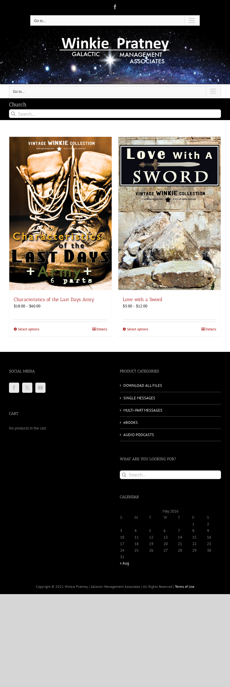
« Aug (124, 563)
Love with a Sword (142, 299)
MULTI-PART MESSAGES (142, 410)
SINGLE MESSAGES (139, 398)
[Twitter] (27, 388)
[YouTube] (40, 388)
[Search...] (115, 113)
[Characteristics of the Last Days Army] (60, 213)
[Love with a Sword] (169, 213)
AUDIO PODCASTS (138, 434)
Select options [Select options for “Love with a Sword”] (137, 329)
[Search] (13, 113)
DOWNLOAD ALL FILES (142, 385)
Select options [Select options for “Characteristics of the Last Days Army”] (28, 329)
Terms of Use (184, 586)
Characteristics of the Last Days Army (54, 299)
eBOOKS (130, 422)
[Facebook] (14, 388)
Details (101, 329)
